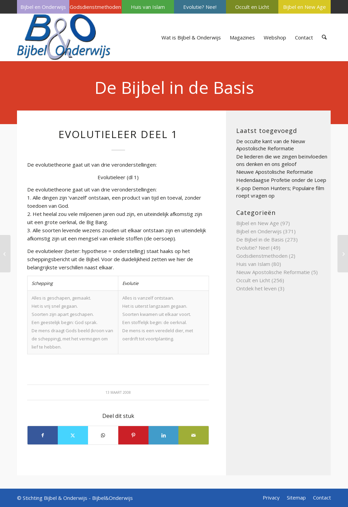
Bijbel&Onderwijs (112, 497)
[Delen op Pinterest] (133, 435)
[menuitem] (43, 7)
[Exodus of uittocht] (5, 253)
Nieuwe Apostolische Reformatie (274, 171)
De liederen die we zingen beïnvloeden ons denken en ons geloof (281, 160)
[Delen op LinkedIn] (164, 435)
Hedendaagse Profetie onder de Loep (281, 179)
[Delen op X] (73, 435)
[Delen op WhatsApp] (103, 435)
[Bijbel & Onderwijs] (63, 37)
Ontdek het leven (256, 288)
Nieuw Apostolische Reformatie (273, 272)
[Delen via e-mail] (193, 435)
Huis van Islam (148, 6)
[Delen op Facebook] (43, 435)
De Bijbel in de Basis (174, 87)
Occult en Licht (252, 6)
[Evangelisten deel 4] (342, 253)
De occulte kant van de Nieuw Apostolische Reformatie (270, 145)
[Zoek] (324, 37)
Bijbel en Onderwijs (43, 6)
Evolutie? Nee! (199, 6)
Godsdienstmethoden (95, 6)
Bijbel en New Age (304, 6)
